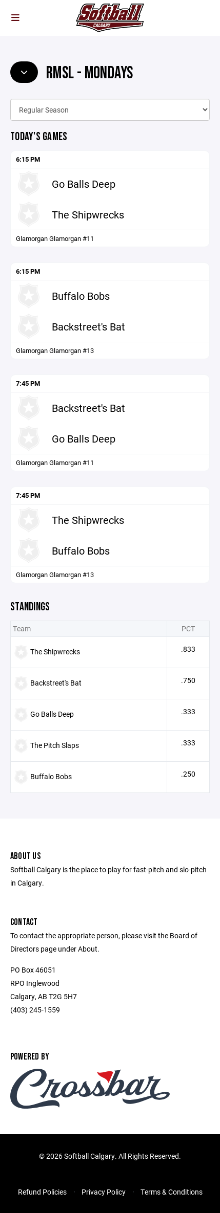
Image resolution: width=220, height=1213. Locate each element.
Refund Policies (42, 1192)
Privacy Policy (104, 1192)
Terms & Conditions (172, 1192)
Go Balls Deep (83, 183)
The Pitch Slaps (54, 745)
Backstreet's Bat (88, 326)
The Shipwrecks (88, 214)
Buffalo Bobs (81, 295)
